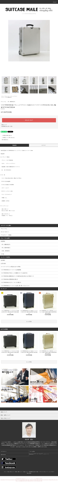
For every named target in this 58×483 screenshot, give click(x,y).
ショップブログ (51, 471)
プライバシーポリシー (43, 471)
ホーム (3, 96)
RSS (27, 473)
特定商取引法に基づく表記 (7, 126)
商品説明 (15, 145)
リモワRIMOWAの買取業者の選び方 (9, 279)
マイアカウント (4, 451)
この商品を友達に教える (6, 135)
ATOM (30, 473)
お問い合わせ (3, 454)
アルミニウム (7, 96)
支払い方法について (10, 471)
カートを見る (32, 451)
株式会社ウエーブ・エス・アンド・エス (28, 478)
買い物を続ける (4, 139)
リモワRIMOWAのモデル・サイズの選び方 (11, 282)
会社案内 (3, 260)
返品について (4, 124)
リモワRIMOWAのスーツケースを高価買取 (11, 269)
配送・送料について (18, 471)
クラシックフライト (13, 96)
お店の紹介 (3, 263)
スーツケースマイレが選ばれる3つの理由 (10, 266)
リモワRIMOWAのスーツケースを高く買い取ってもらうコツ (15, 285)
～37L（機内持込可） (8, 97)
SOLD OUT (29, 120)
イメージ (44, 145)
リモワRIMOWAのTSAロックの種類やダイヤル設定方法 (14, 273)
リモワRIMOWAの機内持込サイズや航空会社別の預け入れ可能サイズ (17, 276)
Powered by (39, 454)
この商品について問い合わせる (7, 137)
